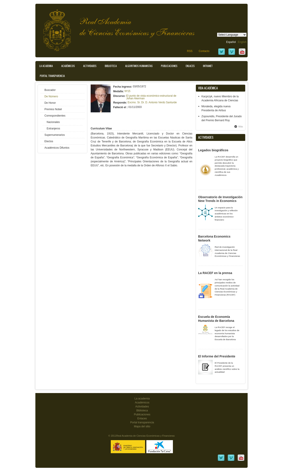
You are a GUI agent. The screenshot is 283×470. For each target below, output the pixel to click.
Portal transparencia (52, 76)
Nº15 (127, 91)
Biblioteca (111, 66)
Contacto (204, 51)
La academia (142, 398)
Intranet (208, 66)
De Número (51, 96)
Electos (48, 141)
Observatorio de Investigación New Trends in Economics (220, 199)
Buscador (50, 90)
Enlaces (190, 66)
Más (240, 126)
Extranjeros (53, 128)
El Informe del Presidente (216, 356)
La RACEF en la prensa (215, 273)
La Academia (46, 66)
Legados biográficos (213, 150)
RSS (190, 51)
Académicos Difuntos (56, 147)
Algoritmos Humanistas (139, 66)
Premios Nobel (53, 109)
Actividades (89, 66)
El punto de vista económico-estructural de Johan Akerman (151, 97)
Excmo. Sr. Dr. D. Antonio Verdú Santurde (152, 102)
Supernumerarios (54, 134)
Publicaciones (169, 66)
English (242, 42)
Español (231, 42)
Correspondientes (54, 115)
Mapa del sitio (142, 426)
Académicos (68, 66)
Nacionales (53, 122)
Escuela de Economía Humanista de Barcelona (216, 318)
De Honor (50, 102)
